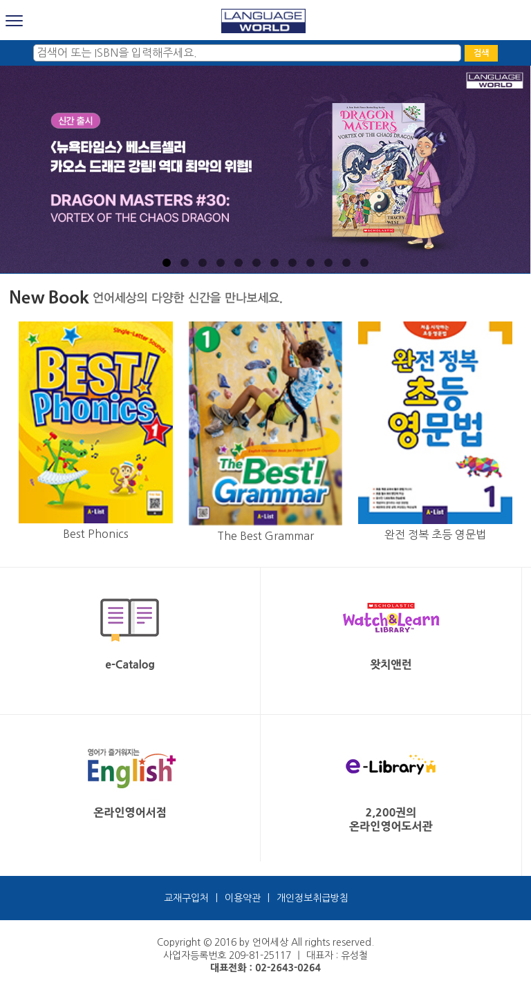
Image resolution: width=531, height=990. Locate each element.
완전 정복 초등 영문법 (435, 534)
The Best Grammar (265, 535)
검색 (481, 53)
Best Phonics (96, 533)
